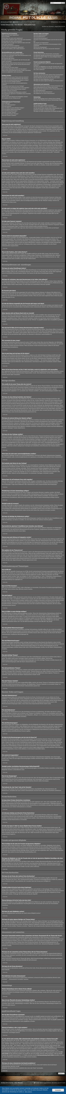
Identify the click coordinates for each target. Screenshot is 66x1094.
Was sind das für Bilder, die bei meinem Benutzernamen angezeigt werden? (16, 65)
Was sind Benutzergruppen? (41, 38)
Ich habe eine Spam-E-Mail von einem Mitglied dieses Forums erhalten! (47, 57)
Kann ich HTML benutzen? (8, 104)
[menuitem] (11, 22)
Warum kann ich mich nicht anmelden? (12, 41)
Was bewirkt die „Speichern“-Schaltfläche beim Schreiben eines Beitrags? (16, 94)
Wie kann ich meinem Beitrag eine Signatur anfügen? (15, 80)
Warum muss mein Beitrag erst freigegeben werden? (15, 96)
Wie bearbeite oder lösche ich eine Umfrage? (13, 86)
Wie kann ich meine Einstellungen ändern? (13, 53)
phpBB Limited (43, 319)
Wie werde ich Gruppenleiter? (41, 42)
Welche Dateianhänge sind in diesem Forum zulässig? (47, 98)
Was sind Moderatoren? (39, 36)
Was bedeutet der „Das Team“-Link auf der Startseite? (47, 48)
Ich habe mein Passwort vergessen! (10, 45)
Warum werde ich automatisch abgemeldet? (13, 47)
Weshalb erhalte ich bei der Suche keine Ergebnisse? (47, 76)
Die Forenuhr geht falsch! (8, 58)
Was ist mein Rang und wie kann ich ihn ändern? (14, 69)
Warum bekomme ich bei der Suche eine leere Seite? (47, 77)
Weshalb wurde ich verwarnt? (9, 90)
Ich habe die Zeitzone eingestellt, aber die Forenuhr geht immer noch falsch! (16, 60)
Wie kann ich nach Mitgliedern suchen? (44, 79)
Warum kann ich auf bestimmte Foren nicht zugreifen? (15, 87)
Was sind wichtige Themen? (9, 112)
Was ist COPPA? (6, 36)
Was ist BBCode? (6, 103)
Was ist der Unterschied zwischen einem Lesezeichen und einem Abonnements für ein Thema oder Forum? (48, 86)
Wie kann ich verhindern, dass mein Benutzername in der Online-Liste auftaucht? (16, 56)
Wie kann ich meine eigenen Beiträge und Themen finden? (48, 80)
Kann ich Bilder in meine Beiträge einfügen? (13, 107)
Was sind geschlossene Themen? (10, 113)
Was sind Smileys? (6, 106)
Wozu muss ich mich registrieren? (10, 35)
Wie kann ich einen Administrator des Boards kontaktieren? (49, 111)
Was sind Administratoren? (40, 35)
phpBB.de (55, 319)
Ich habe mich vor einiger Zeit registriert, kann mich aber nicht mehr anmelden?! (16, 43)
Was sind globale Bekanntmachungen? (11, 109)
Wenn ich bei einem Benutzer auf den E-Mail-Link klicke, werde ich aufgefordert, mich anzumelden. (16, 71)
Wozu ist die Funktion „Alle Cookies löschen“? (13, 48)
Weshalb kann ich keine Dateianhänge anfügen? (14, 89)
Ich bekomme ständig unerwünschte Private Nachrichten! (48, 55)
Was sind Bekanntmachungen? (9, 110)
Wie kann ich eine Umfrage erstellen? (11, 81)
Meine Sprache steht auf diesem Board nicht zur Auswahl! (16, 63)
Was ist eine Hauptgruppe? (40, 47)
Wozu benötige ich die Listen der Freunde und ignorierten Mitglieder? (48, 64)
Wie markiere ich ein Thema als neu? (11, 98)
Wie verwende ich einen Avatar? (10, 67)
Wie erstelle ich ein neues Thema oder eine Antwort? (15, 77)
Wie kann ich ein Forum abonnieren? (43, 92)
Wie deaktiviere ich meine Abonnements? (44, 93)
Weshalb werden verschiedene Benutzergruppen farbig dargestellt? (47, 44)
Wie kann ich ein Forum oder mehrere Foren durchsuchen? (48, 74)
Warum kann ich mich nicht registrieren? (12, 38)
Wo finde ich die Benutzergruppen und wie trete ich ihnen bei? (48, 40)
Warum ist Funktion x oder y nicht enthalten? (45, 106)
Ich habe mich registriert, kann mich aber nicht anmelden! (16, 39)
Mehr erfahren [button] (28, 1091)
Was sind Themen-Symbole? (9, 115)
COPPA (32, 176)
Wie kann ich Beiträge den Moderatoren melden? (14, 92)
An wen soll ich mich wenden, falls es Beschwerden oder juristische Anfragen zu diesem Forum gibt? (48, 108)
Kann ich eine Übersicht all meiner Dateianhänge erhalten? (48, 100)
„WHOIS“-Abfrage (9, 1043)
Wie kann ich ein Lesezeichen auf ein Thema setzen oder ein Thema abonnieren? (48, 89)
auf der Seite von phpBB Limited (52, 1019)
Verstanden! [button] (58, 1090)
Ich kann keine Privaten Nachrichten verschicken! (46, 53)
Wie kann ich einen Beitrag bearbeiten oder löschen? (15, 78)
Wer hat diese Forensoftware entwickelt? (44, 105)
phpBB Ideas (21, 1031)
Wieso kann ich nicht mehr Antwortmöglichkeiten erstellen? (14, 83)
